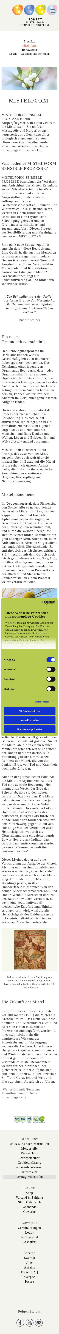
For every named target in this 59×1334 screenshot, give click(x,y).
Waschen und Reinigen (35, 53)
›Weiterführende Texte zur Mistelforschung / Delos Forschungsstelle (21, 1093)
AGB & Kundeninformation (29, 1143)
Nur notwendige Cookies (29, 729)
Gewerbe (29, 1211)
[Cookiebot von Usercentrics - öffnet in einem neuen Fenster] (42, 602)
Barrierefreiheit (29, 1158)
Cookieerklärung (29, 1162)
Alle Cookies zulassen (29, 711)
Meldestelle (29, 1148)
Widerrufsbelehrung (29, 1167)
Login (13, 53)
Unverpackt (29, 1277)
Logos (29, 1232)
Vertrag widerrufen (29, 1176)
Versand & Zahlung (29, 1197)
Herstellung (29, 49)
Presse (29, 1281)
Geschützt (29, 1242)
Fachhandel (29, 1207)
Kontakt (29, 1258)
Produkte (29, 41)
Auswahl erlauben (29, 720)
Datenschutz (29, 1153)
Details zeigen (42, 701)
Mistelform (29, 45)
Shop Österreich (29, 1202)
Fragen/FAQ (29, 1272)
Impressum (29, 1172)
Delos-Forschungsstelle (25, 148)
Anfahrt (29, 1267)
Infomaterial (29, 1237)
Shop (29, 1193)
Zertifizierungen (29, 1227)
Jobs (29, 1262)
